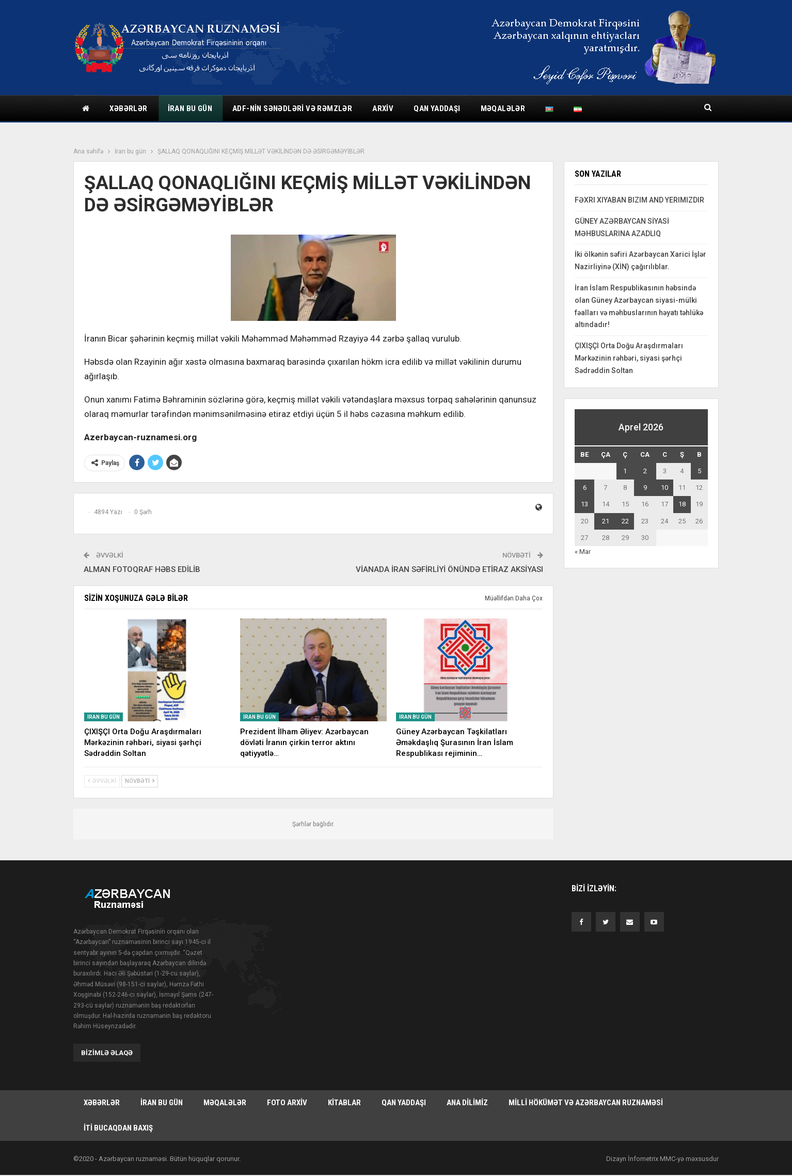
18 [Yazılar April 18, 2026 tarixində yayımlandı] (682, 504)
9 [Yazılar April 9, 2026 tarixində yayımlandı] (645, 487)
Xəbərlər (128, 108)
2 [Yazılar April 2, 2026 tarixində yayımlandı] (645, 471)
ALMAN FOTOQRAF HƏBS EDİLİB (142, 569)
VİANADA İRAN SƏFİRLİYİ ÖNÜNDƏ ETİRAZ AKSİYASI (449, 569)
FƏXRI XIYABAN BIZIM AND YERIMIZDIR (639, 200)
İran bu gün (190, 108)
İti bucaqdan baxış (118, 1129)
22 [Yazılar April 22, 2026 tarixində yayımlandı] (625, 521)
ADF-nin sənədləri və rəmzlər (292, 108)
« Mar (583, 551)
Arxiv (382, 108)
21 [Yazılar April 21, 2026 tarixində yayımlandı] (605, 521)
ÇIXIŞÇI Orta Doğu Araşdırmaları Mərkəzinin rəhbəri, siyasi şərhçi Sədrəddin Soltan (629, 358)
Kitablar (344, 1103)
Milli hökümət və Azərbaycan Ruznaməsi (586, 1103)
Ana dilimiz (467, 1103)
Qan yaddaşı (437, 108)
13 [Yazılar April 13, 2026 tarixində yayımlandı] (584, 504)
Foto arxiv (287, 1103)
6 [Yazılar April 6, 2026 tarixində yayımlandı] (585, 487)
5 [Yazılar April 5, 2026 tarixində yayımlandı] (699, 471)
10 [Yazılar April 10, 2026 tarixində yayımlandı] (664, 487)
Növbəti (139, 781)
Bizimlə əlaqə (107, 1053)
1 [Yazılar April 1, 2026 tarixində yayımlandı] (625, 471)
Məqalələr (503, 108)
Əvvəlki (102, 781)
